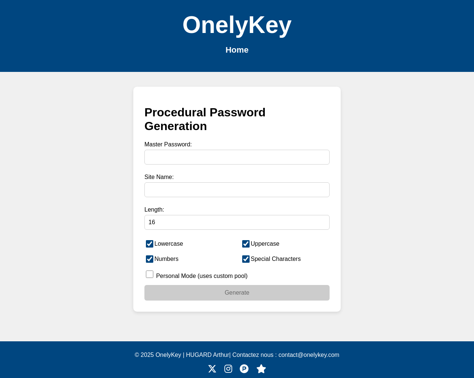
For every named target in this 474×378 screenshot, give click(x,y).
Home (237, 49)
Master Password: (168, 144)
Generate (237, 292)
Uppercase (260, 244)
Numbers (162, 259)
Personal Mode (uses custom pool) (197, 275)
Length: (154, 209)
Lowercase (164, 244)
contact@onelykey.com (308, 355)
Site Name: (159, 177)
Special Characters (271, 259)
